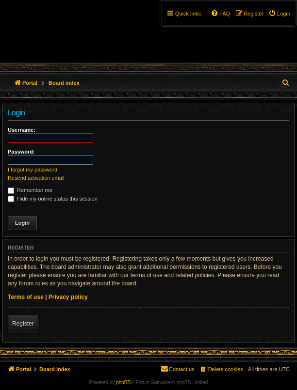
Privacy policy (68, 297)
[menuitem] (279, 13)
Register (23, 323)
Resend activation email (36, 178)
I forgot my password (32, 169)
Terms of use (26, 297)
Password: (21, 152)
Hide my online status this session (53, 199)
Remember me (30, 190)
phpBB (123, 382)
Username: (21, 130)
